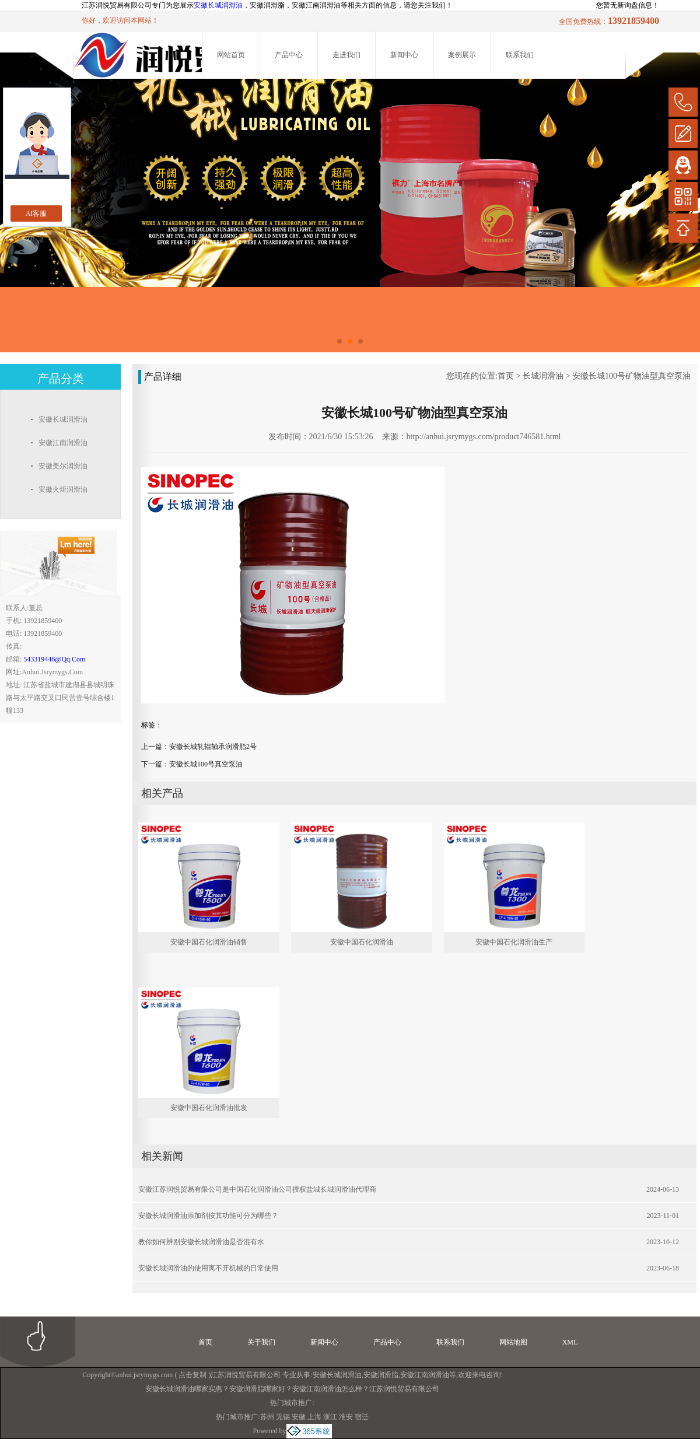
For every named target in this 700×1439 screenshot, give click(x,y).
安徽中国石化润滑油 (361, 942)
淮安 (346, 1417)
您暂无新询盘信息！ (627, 5)
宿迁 (362, 1417)
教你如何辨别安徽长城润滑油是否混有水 (201, 1242)
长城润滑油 (543, 376)
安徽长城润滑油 (218, 5)
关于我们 (261, 1342)
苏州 (267, 1417)
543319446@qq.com (54, 659)
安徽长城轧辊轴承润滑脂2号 (213, 747)
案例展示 (462, 55)
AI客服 (36, 213)
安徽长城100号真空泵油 (206, 764)
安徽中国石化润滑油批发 (208, 1108)
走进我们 (346, 55)
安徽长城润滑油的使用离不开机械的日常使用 (208, 1268)
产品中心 (289, 55)
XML (570, 1342)
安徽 (299, 1417)
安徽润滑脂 (380, 1375)
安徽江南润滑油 (424, 1375)
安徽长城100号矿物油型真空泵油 (631, 376)
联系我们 (520, 55)
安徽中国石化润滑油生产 (513, 942)
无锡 (283, 1417)
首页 (506, 376)
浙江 (330, 1417)
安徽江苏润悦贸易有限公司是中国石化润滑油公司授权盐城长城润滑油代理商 (257, 1189)
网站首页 (231, 55)
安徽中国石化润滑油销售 (208, 942)
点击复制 (192, 1375)
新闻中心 (404, 55)
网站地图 (513, 1342)
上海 (314, 1417)
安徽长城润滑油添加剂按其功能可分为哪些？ (208, 1216)
